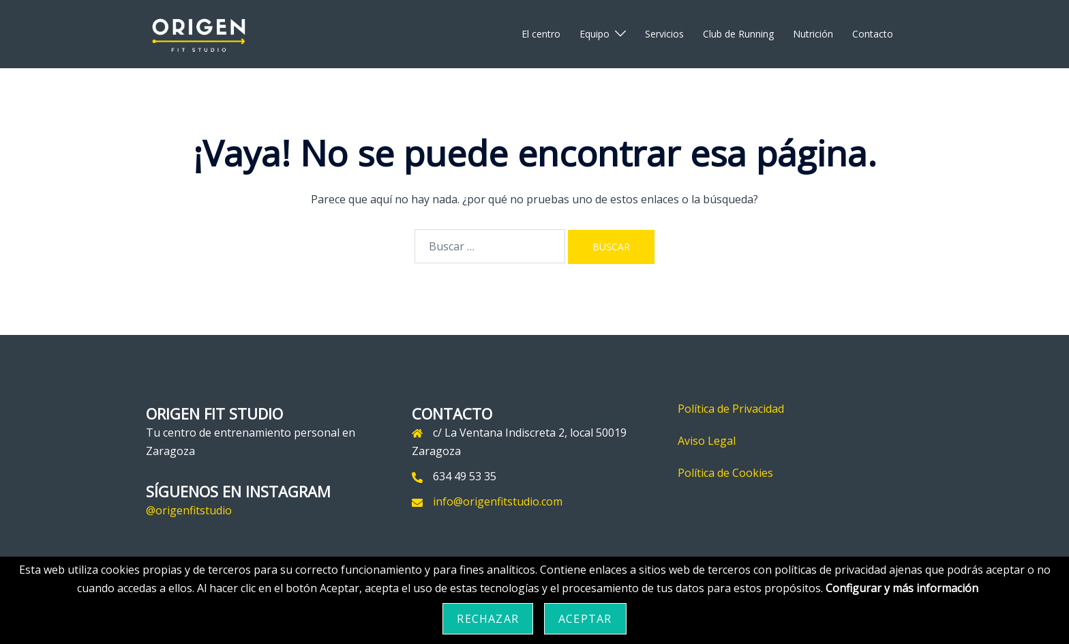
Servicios (664, 33)
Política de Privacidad (731, 408)
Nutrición (813, 33)
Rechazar (488, 618)
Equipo (594, 33)
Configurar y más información (902, 588)
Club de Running (738, 33)
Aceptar (585, 618)
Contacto (872, 33)
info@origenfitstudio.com (497, 501)
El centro (541, 33)
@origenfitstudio (189, 510)
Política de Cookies (725, 472)
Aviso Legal (707, 440)
